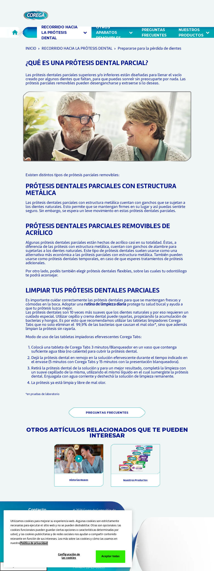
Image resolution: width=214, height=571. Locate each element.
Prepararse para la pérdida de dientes (149, 49)
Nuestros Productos (135, 480)
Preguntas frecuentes (155, 32)
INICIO (31, 49)
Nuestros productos (194, 32)
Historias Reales (78, 480)
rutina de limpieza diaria (105, 304)
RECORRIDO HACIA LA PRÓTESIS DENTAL (64, 33)
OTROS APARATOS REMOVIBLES (114, 33)
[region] (68, 538)
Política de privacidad (33, 543)
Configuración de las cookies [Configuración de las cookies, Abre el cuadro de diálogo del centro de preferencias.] (69, 556)
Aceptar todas (110, 556)
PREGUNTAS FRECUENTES (107, 412)
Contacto (37, 510)
